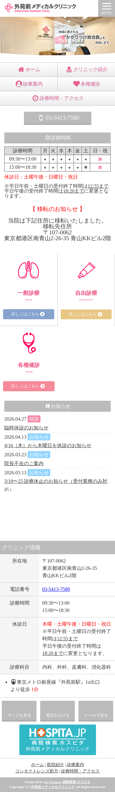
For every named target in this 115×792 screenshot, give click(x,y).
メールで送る (96, 715)
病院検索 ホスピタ (76, 782)
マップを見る (19, 715)
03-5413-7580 (57, 117)
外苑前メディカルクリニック (53, 787)
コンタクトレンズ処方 (36, 770)
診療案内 (29, 83)
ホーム (28, 69)
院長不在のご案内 (24, 463)
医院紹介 (55, 764)
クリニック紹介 (86, 69)
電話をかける (58, 715)
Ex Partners (53, 782)
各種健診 (86, 83)
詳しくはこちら (28, 314)
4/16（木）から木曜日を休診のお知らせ (47, 445)
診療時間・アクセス (57, 98)
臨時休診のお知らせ (26, 427)
